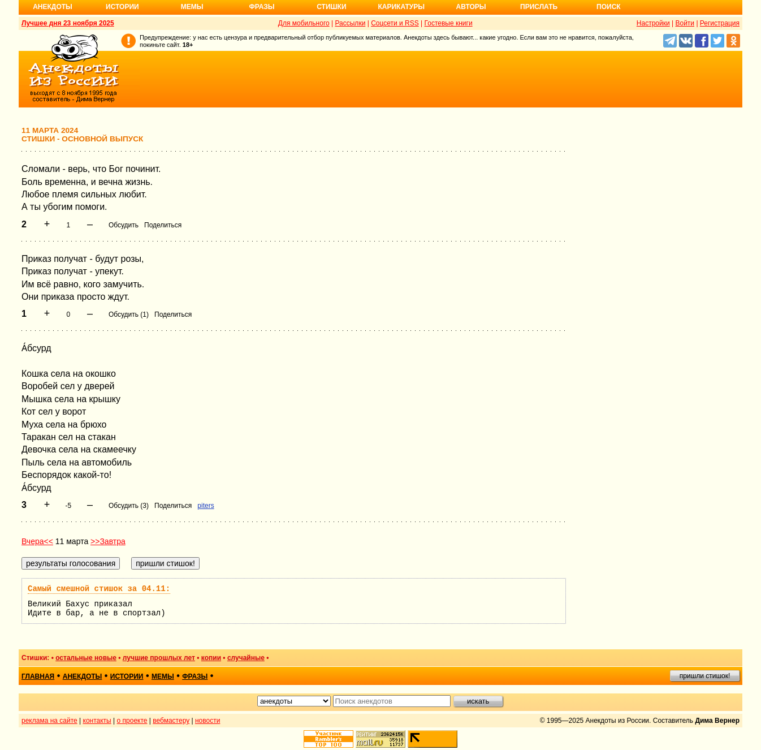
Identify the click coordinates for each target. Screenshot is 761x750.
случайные (246, 658)
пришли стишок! (705, 676)
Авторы (471, 7)
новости (207, 721)
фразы (194, 676)
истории (127, 676)
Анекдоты (52, 7)
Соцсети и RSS (395, 23)
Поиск (608, 7)
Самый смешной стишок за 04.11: (99, 588)
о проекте (132, 721)
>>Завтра (108, 541)
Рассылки (350, 23)
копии (211, 658)
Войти (684, 23)
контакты (97, 721)
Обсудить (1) (129, 314)
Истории (122, 7)
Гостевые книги (449, 23)
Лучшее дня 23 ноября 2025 (67, 23)
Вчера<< (37, 541)
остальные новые (85, 658)
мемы (163, 676)
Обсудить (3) (129, 506)
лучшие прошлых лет (159, 658)
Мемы (192, 7)
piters (205, 506)
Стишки (331, 7)
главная (37, 676)
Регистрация (720, 23)
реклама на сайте (49, 721)
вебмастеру (171, 721)
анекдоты (82, 676)
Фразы (261, 7)
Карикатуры (401, 7)
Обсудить (124, 225)
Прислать (538, 7)
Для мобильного (304, 23)
